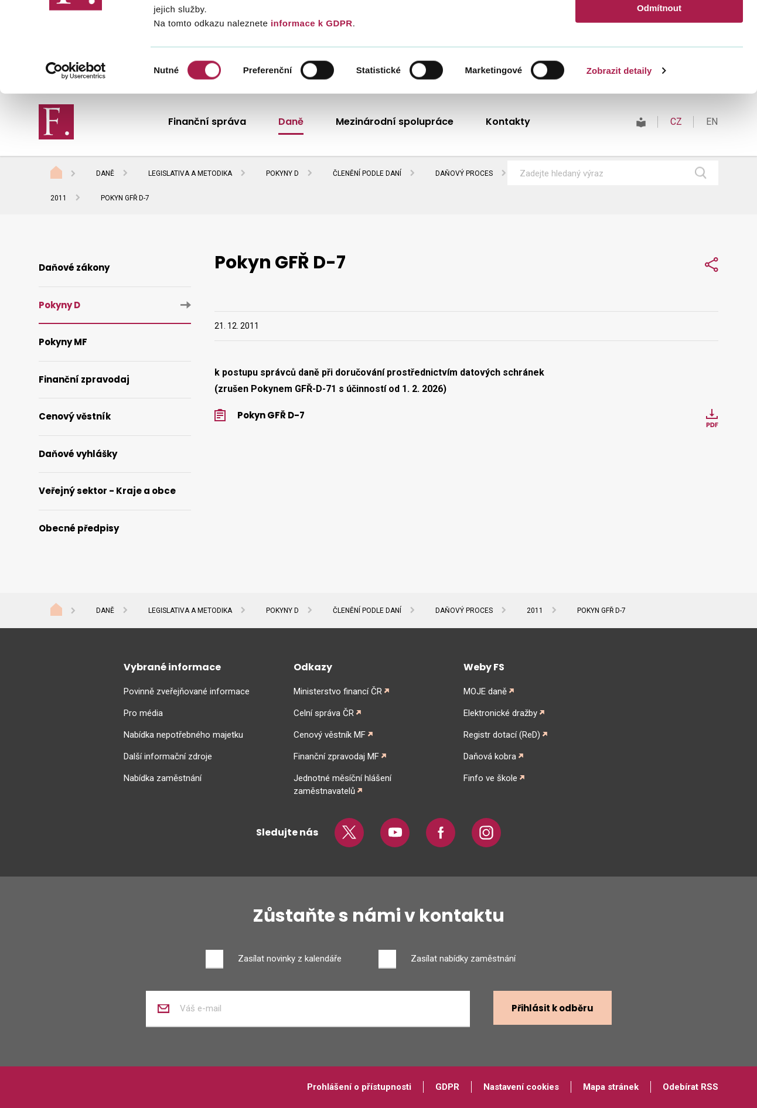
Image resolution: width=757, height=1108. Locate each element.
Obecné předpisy (79, 528)
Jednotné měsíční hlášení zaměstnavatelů (342, 784)
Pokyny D (59, 305)
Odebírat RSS (690, 1087)
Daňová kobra (489, 756)
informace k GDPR (310, 113)
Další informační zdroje (168, 756)
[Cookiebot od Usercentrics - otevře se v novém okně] (76, 160)
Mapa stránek (611, 1087)
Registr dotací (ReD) (501, 734)
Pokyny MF (63, 342)
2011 (58, 198)
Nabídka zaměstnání (163, 778)
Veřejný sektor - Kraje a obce (107, 491)
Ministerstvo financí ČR (338, 691)
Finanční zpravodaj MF (336, 756)
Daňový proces (464, 610)
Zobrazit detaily (619, 160)
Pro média (143, 713)
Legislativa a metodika (190, 610)
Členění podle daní (367, 610)
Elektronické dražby (500, 713)
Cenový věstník (75, 416)
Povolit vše (659, 29)
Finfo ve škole (490, 778)
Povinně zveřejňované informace (187, 691)
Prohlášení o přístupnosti (359, 1087)
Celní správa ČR (324, 713)
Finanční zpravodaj (84, 379)
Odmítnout (659, 98)
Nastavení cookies (521, 1087)
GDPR (447, 1087)
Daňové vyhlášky (78, 454)
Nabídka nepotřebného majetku (183, 734)
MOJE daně (485, 691)
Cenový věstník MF (330, 734)
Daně (105, 610)
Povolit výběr (659, 64)
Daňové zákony (74, 267)
